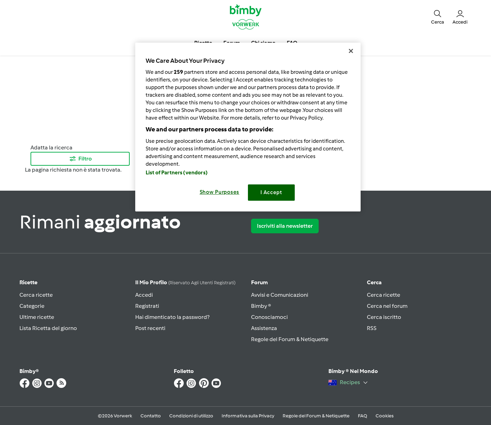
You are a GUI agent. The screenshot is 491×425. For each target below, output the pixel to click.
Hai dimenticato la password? (172, 317)
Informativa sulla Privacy (248, 416)
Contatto (150, 416)
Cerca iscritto (384, 317)
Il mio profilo (185, 282)
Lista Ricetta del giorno (48, 328)
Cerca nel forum (387, 306)
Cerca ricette (36, 295)
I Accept (271, 192)
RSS (372, 328)
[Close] (351, 51)
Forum (259, 282)
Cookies (385, 416)
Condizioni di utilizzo (191, 416)
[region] (248, 127)
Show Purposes (220, 192)
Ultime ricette (36, 317)
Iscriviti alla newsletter (285, 226)
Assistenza (264, 328)
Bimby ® (261, 306)
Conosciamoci (269, 317)
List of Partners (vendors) (177, 173)
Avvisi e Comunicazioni (279, 295)
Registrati (147, 306)
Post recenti (150, 328)
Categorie (31, 306)
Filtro (80, 159)
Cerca (374, 282)
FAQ (362, 416)
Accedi (144, 295)
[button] (437, 17)
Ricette (28, 282)
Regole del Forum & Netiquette (289, 339)
